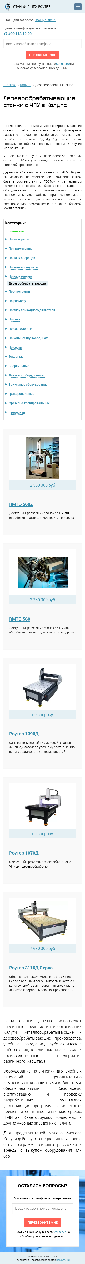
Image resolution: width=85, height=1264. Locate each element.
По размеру (17, 301)
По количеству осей (23, 267)
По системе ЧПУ (21, 328)
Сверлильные (19, 366)
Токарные (16, 356)
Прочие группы (20, 291)
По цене (14, 319)
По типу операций (22, 258)
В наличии (16, 231)
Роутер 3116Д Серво (31, 968)
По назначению (20, 276)
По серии (15, 347)
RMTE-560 (19, 619)
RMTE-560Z (21, 504)
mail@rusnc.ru (45, 20)
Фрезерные (17, 412)
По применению (20, 248)
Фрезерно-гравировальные (29, 403)
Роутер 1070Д (24, 853)
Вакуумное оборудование (28, 384)
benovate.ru (63, 1259)
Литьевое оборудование (27, 375)
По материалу (19, 239)
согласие (63, 63)
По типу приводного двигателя (32, 310)
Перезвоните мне (42, 55)
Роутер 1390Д (24, 734)
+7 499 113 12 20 (17, 33)
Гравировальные (21, 393)
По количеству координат (28, 338)
